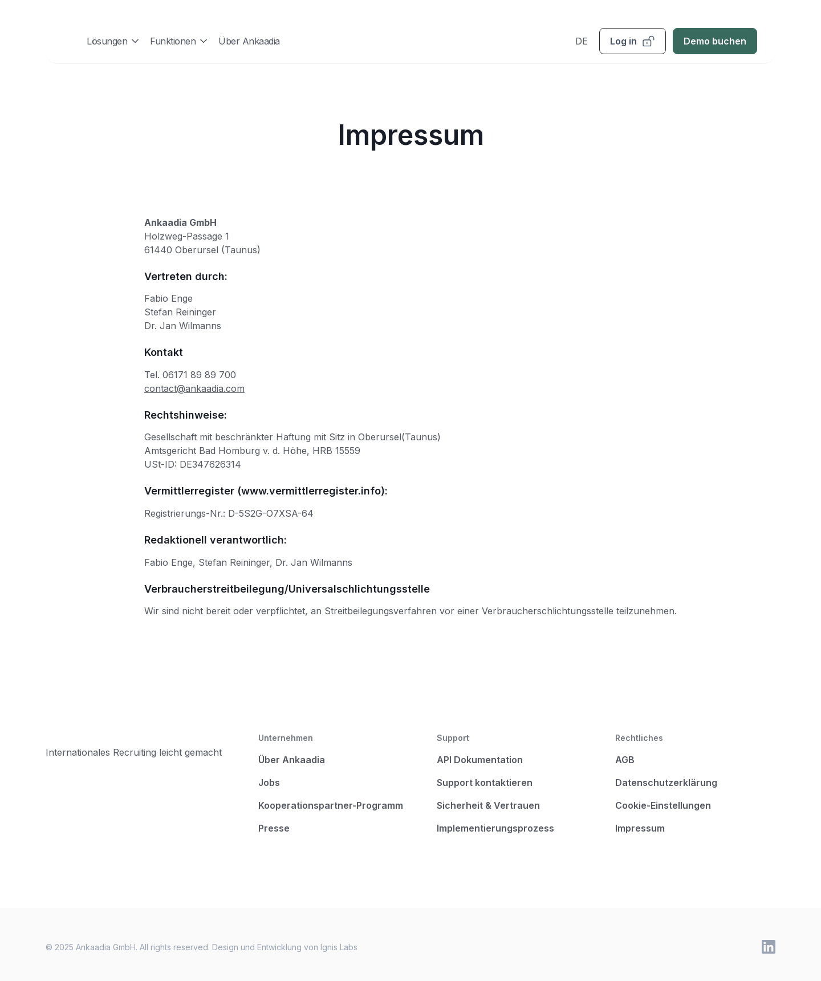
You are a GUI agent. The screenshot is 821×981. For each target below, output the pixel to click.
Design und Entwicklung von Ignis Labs (284, 947)
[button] (113, 40)
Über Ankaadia (249, 41)
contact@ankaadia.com (194, 388)
